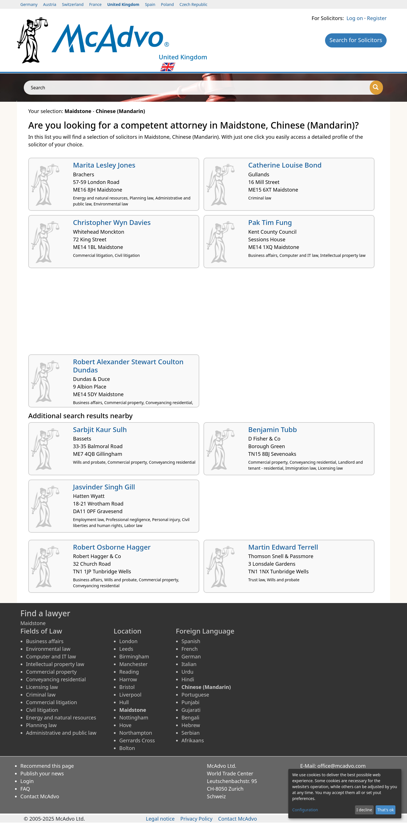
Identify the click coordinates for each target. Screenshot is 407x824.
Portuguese (195, 694)
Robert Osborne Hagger (112, 547)
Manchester (133, 664)
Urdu (187, 671)
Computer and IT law (51, 656)
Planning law (41, 725)
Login (27, 781)
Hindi (187, 679)
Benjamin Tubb (272, 429)
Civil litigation (42, 709)
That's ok (385, 809)
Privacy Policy (196, 818)
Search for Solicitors (356, 40)
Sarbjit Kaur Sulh (100, 429)
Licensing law (42, 687)
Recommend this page (47, 765)
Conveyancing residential (56, 679)
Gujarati (190, 709)
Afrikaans (192, 740)
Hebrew (190, 725)
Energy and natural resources (61, 717)
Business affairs (45, 641)
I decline (364, 809)
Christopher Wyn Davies (112, 222)
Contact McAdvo (39, 796)
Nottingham (133, 717)
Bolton (127, 748)
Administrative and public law (61, 732)
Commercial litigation (51, 702)
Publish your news (42, 773)
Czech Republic (193, 4)
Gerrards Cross (137, 740)
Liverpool (130, 694)
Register (377, 18)
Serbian (190, 732)
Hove (125, 725)
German (191, 656)
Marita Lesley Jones (104, 165)
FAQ (25, 788)
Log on (355, 18)
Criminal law (40, 694)
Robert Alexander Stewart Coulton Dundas (128, 365)
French (189, 648)
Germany (29, 4)
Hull (124, 702)
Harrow (128, 679)
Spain (150, 4)
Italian (188, 664)
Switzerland (72, 4)
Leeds (126, 648)
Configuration (305, 809)
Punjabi (190, 702)
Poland (167, 4)
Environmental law (48, 648)
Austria (50, 4)
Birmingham (134, 656)
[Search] (376, 88)
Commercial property (51, 671)
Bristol (127, 687)
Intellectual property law (55, 664)
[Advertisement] (197, 313)
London (128, 641)
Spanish (190, 641)
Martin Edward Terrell (283, 547)
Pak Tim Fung (270, 222)
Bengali (190, 717)
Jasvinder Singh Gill (104, 486)
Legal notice (160, 818)
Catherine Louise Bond (285, 165)
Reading (129, 671)
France (95, 4)
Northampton (135, 732)
